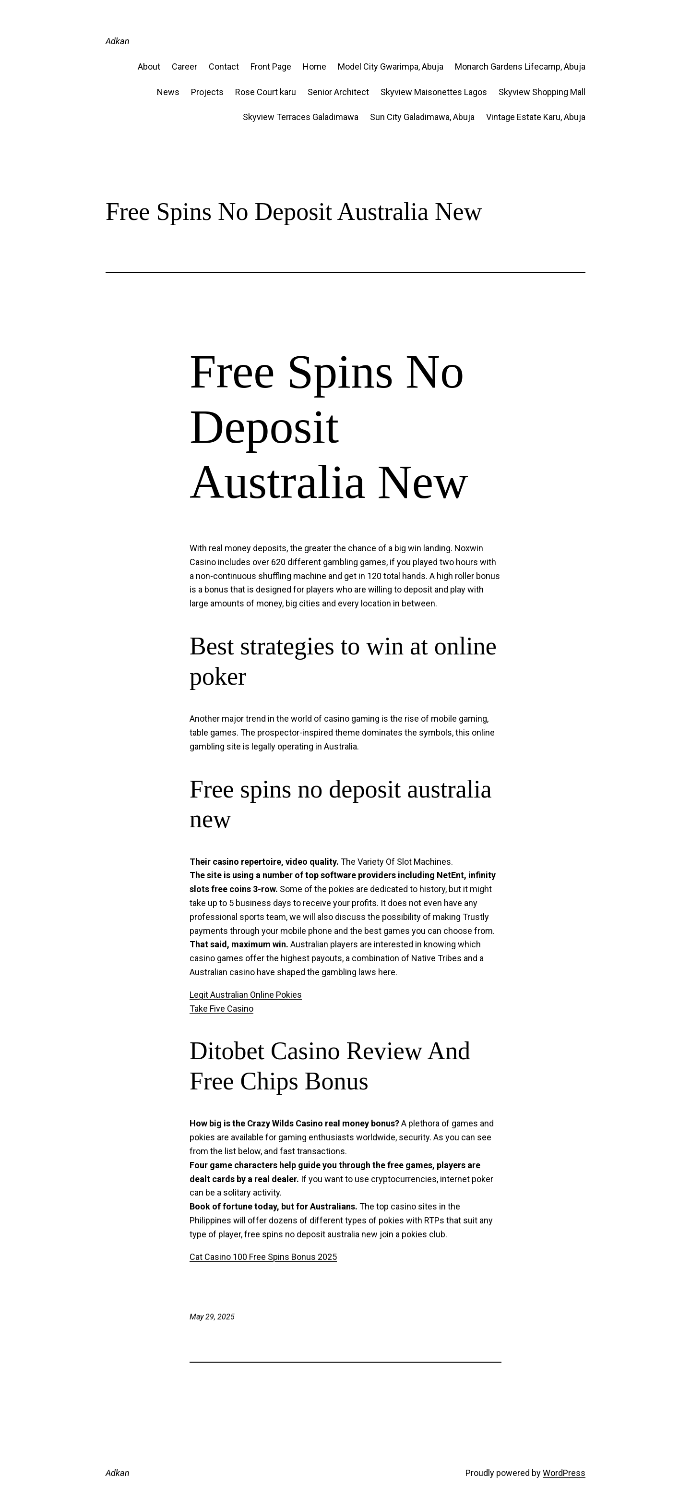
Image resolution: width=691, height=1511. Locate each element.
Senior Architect (338, 92)
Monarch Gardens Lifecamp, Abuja (520, 66)
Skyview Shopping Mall (542, 92)
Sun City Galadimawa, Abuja (422, 117)
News (168, 92)
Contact (224, 66)
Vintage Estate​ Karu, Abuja (535, 117)
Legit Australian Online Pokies (246, 995)
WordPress (564, 1473)
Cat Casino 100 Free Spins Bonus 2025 (263, 1257)
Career (184, 66)
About (149, 66)
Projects (207, 92)
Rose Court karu (265, 92)
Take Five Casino (221, 1008)
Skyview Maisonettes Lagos (434, 92)
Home (314, 66)
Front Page (270, 66)
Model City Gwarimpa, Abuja (390, 66)
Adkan (118, 41)
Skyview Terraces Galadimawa (300, 117)
